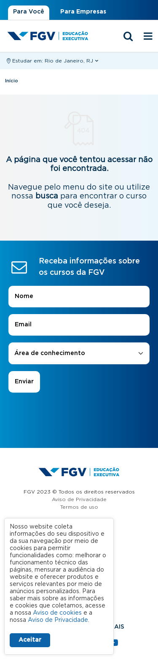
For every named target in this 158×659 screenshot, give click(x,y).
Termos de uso (79, 507)
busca (46, 196)
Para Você (28, 12)
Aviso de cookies (57, 613)
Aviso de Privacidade (79, 499)
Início (11, 81)
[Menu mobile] (148, 37)
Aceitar (30, 640)
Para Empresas (83, 12)
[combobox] (79, 353)
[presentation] (79, 416)
